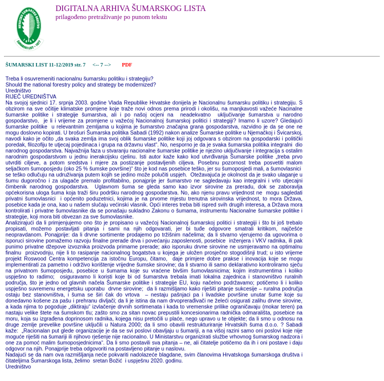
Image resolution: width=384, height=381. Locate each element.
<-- (95, 65)
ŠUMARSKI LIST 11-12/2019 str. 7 (46, 65)
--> (108, 65)
